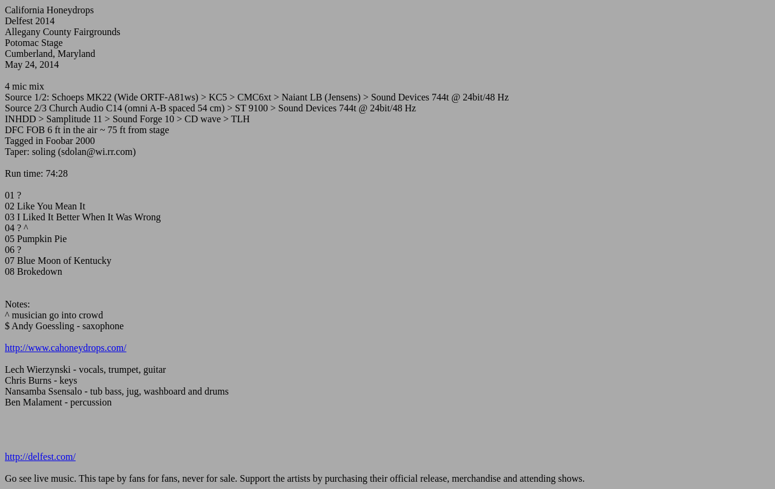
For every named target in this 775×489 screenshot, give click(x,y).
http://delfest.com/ (40, 456)
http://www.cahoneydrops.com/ (66, 348)
